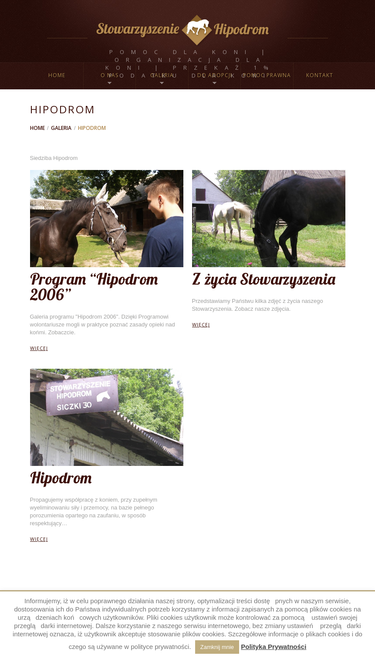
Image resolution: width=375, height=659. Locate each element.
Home (56, 75)
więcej (39, 348)
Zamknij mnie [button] (217, 647)
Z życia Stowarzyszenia (263, 279)
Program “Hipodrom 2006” (94, 286)
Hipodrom (60, 477)
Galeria (61, 128)
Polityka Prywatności (273, 646)
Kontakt (319, 75)
